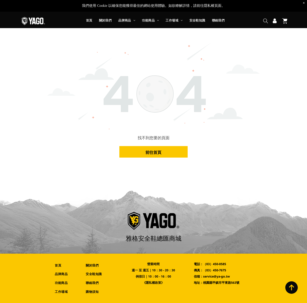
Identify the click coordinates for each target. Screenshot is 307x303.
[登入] (275, 9)
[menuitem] (89, 9)
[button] (127, 9)
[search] (265, 10)
